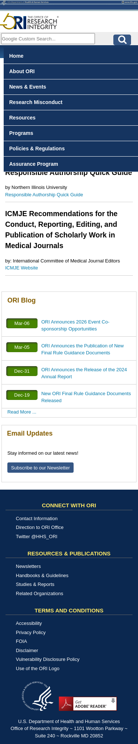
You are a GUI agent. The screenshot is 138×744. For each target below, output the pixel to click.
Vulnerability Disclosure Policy (47, 659)
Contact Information (36, 518)
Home (16, 56)
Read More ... (21, 412)
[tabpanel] (69, 242)
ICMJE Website (21, 268)
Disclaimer (27, 650)
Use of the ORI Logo (38, 668)
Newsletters (28, 566)
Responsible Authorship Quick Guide (44, 194)
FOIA (21, 641)
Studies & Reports (35, 584)
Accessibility (29, 623)
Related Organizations (39, 593)
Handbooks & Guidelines (42, 575)
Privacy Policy (31, 632)
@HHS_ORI (44, 536)
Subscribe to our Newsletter (40, 468)
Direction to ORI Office (40, 527)
